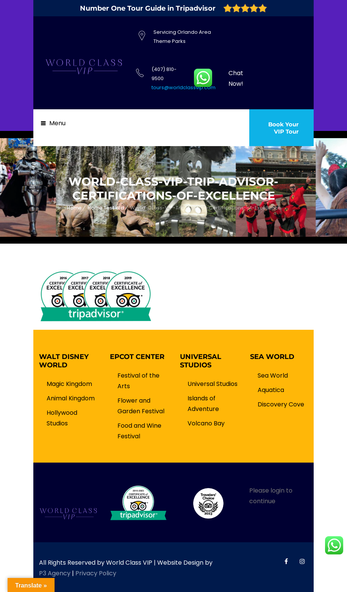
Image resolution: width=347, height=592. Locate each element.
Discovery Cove (281, 404)
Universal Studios (213, 383)
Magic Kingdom (69, 383)
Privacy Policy (95, 573)
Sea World (273, 375)
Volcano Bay (206, 423)
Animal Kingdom (71, 398)
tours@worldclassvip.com (184, 87)
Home (74, 207)
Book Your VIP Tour (283, 128)
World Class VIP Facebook (286, 561)
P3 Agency (54, 573)
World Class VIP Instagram (302, 561)
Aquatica (271, 390)
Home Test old (106, 207)
